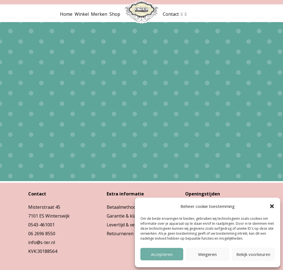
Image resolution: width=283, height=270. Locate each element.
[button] (272, 206)
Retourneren (120, 234)
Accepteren (162, 254)
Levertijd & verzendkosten (134, 225)
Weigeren (207, 254)
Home (66, 14)
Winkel (82, 14)
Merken (99, 14)
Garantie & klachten (127, 216)
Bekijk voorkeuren (253, 254)
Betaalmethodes (124, 207)
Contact (171, 14)
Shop (114, 14)
